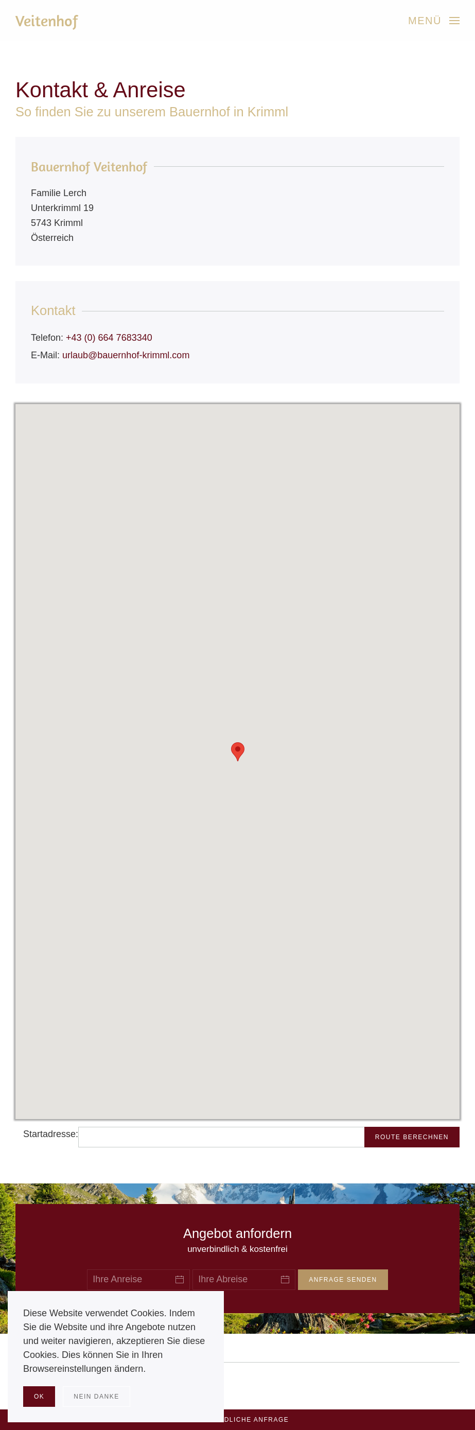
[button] (434, 21)
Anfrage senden (343, 1279)
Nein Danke (96, 1396)
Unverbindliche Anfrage (237, 1419)
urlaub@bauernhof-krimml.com (125, 355)
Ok (39, 1396)
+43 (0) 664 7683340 (109, 338)
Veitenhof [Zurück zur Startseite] (46, 20)
